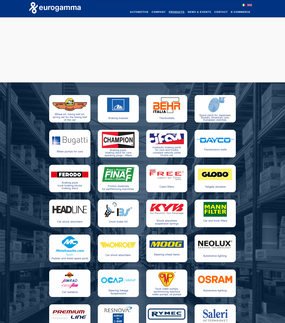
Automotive (139, 11)
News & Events (199, 11)
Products (177, 11)
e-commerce (240, 11)
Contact (221, 11)
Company (159, 11)
